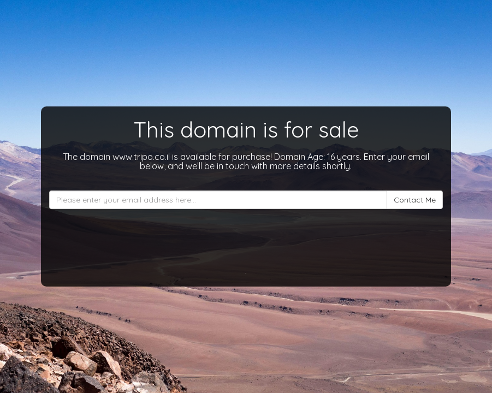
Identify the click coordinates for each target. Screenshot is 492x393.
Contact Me (415, 200)
